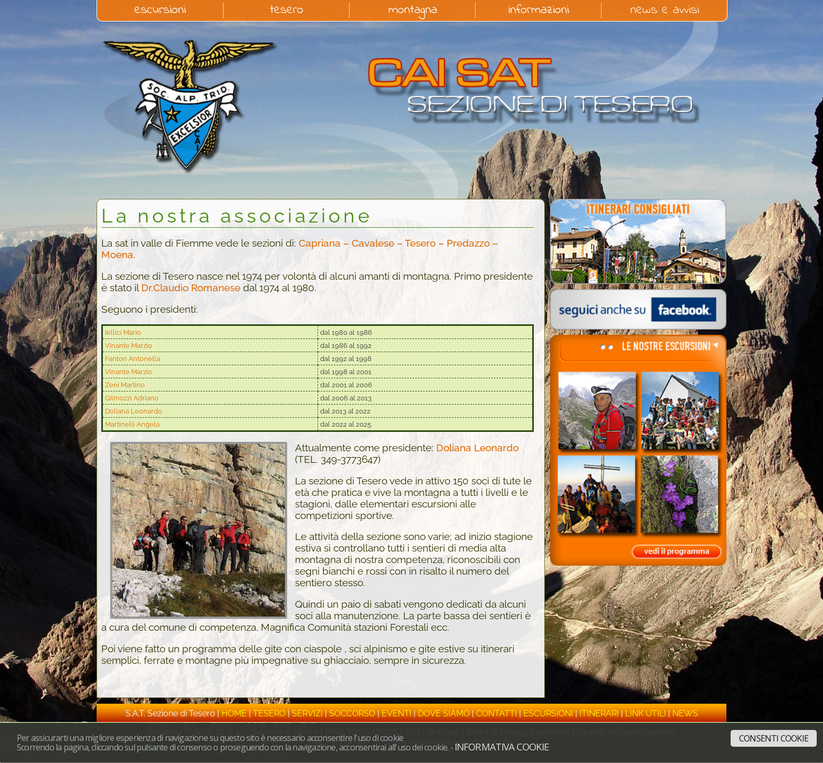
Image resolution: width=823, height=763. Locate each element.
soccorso (352, 713)
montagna (412, 10)
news (685, 713)
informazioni (538, 10)
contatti (496, 713)
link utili (645, 713)
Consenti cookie (773, 738)
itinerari (599, 713)
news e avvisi (664, 10)
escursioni (160, 10)
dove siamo (444, 713)
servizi (307, 713)
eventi (397, 713)
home (234, 713)
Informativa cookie (502, 746)
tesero (286, 10)
